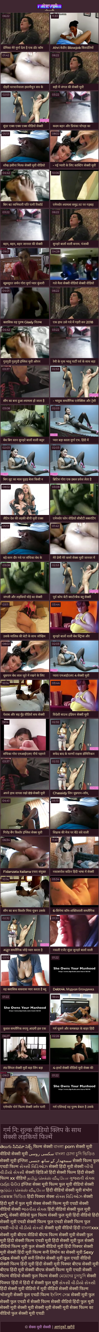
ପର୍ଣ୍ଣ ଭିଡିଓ (10, 1184)
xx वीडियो (18, 1178)
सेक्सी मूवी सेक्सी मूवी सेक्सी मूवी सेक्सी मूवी (35, 1307)
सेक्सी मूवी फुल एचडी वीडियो (68, 1258)
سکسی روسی (41, 1153)
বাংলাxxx (89, 1227)
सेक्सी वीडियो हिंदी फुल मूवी (72, 1301)
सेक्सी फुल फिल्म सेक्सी (40, 1275)
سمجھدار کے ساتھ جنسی (51, 1160)
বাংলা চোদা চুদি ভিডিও (75, 1153)
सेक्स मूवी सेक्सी (49, 7)
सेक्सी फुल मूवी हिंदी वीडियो (69, 1215)
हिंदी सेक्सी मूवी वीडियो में (20, 1288)
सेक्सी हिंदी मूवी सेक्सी (66, 1166)
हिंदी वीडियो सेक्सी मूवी (64, 1190)
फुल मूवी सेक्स (30, 1203)
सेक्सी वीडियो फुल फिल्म (28, 1215)
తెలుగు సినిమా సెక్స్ (16, 1146)
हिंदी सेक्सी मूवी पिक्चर (53, 1263)
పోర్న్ (4, 1215)
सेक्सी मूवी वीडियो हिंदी (63, 1227)
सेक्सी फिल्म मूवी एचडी (60, 1203)
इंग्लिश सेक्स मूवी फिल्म (40, 1184)
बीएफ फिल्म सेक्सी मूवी (57, 1234)
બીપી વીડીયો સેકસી (27, 1227)
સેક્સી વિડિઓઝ (34, 1166)
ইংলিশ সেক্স (60, 1294)
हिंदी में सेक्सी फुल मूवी (41, 1282)
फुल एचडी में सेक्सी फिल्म (30, 1301)
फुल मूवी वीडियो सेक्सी (76, 1184)
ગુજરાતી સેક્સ (82, 1178)
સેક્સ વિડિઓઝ (69, 1196)
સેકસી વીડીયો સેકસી (77, 1282)
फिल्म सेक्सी (43, 1146)
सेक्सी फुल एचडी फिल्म (31, 1294)
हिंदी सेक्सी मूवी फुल (67, 1240)
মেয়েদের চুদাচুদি (73, 1275)
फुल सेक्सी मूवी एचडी (27, 1313)
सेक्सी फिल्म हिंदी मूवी (17, 1263)
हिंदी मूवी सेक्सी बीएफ (27, 1269)
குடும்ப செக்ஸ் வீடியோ (23, 1190)
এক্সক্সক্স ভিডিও (13, 1196)
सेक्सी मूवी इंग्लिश (14, 1160)
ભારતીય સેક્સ (34, 1209)
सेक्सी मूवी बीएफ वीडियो (19, 1234)
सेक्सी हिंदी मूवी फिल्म (24, 1252)
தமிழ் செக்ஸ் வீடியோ (48, 1178)
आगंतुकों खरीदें (64, 1327)
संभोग (87, 1190)
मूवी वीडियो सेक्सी (54, 1288)
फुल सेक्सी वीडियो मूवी (46, 1246)
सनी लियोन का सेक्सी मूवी (62, 1252)
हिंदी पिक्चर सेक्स (41, 1196)
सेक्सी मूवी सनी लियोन (28, 1258)
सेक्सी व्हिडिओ (37, 1172)
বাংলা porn (65, 1146)
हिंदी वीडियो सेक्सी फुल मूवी (69, 1209)
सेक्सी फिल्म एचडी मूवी (33, 1240)
